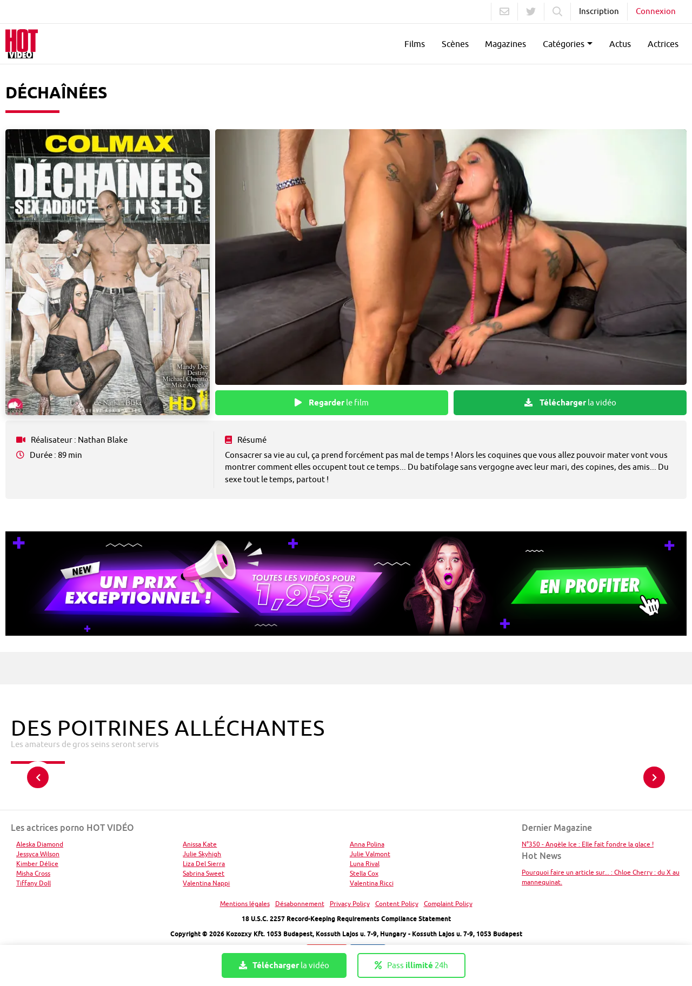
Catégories (563, 44)
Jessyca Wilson (37, 854)
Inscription (599, 11)
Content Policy (396, 904)
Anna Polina (367, 844)
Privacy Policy (350, 904)
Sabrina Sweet (203, 873)
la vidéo (570, 403)
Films (414, 44)
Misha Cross (33, 873)
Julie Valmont (370, 854)
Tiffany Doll (33, 883)
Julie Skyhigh (202, 854)
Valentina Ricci (372, 883)
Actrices (663, 44)
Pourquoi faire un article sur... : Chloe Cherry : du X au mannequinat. (601, 877)
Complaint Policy (448, 904)
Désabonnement (299, 904)
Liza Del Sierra (204, 864)
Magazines (505, 44)
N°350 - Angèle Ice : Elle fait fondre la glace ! (588, 844)
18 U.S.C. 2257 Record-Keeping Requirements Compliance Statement (346, 919)
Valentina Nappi (206, 883)
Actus (620, 44)
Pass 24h (411, 965)
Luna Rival (365, 864)
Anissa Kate (200, 844)
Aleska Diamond (39, 844)
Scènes (455, 44)
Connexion (656, 11)
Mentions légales (245, 904)
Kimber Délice (37, 864)
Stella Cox (364, 873)
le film (332, 403)
